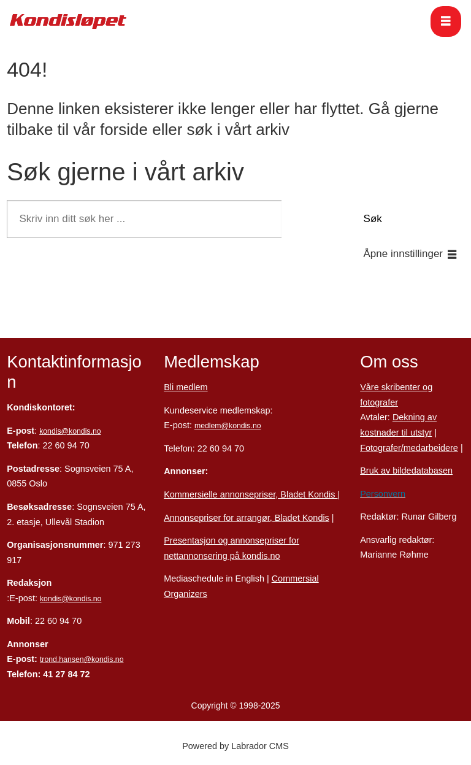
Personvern (382, 494)
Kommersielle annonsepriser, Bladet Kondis (250, 494)
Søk (373, 219)
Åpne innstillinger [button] (403, 253)
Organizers (185, 594)
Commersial (295, 578)
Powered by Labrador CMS (235, 746)
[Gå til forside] (68, 21)
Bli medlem (185, 387)
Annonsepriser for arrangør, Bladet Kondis (246, 518)
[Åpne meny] (445, 21)
